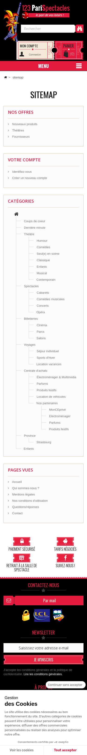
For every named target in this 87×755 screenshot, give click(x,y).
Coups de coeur (34, 221)
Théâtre (29, 234)
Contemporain (45, 279)
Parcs (40, 331)
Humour (42, 240)
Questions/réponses (25, 507)
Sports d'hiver (46, 357)
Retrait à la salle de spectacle (21, 562)
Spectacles (31, 286)
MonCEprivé (57, 409)
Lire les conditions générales (43, 674)
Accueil (16, 482)
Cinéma (42, 325)
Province (30, 435)
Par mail (49, 600)
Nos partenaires (47, 403)
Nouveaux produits (24, 124)
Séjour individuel (48, 351)
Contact (17, 513)
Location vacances (48, 364)
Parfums (42, 383)
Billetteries (31, 318)
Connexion (35, 54)
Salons (41, 338)
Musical (42, 273)
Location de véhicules (51, 396)
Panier (68, 46)
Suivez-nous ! (65, 560)
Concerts (43, 305)
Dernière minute (34, 227)
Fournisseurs (20, 136)
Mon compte (29, 46)
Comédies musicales (50, 299)
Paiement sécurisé (22, 544)
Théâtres (17, 130)
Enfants (42, 266)
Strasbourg (43, 442)
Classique (43, 260)
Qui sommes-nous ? (25, 488)
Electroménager (60, 416)
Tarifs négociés (65, 544)
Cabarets (43, 292)
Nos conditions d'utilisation (29, 500)
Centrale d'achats (35, 370)
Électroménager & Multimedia (56, 377)
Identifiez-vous (21, 171)
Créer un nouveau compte (29, 178)
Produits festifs (46, 390)
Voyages (29, 344)
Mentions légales (23, 494)
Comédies (43, 247)
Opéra (40, 312)
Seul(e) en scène (48, 253)
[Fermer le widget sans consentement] (66, 685)
